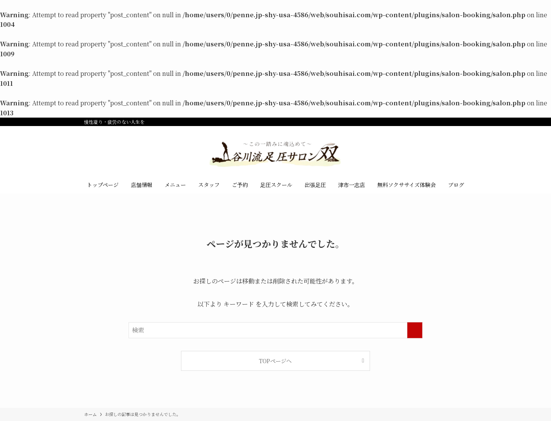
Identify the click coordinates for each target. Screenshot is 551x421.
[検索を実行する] (414, 330)
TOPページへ (275, 361)
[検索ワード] (275, 330)
